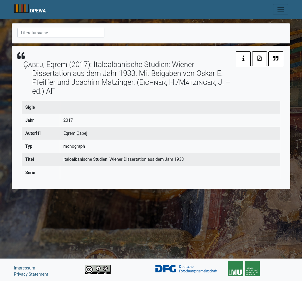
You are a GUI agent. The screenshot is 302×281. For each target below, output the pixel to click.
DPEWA (38, 11)
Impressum (24, 268)
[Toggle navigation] (280, 9)
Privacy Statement (31, 274)
